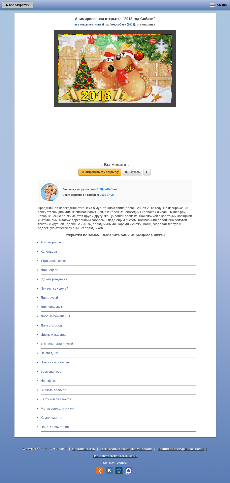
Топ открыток (51, 242)
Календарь (49, 251)
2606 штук (107, 194)
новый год (102, 24)
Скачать (132, 172)
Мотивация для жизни (57, 408)
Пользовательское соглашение (115, 456)
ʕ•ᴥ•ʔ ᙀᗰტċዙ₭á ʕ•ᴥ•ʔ (104, 189)
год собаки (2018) (123, 24)
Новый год (49, 381)
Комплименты (51, 418)
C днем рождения (54, 279)
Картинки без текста (56, 399)
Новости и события (55, 362)
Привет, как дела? (54, 288)
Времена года (51, 371)
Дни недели (49, 270)
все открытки (17, 5)
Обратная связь (83, 449)
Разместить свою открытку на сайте (126, 449)
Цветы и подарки (54, 335)
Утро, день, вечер (54, 261)
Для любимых (51, 307)
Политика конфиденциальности (180, 449)
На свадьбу (49, 353)
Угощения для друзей (57, 344)
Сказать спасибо (53, 390)
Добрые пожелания (55, 316)
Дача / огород (51, 325)
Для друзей (49, 298)
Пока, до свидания (55, 427)
